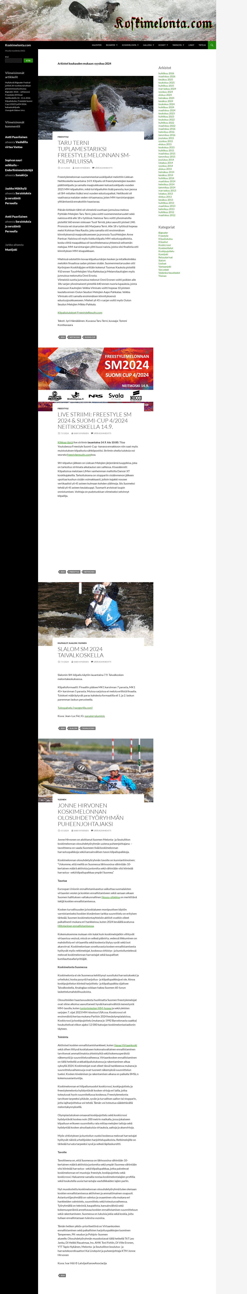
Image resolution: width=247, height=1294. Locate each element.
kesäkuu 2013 (165, 199)
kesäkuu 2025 (165, 79)
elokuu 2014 (165, 168)
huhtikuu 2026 (166, 73)
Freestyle (63, 137)
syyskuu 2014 (165, 165)
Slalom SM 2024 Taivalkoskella (80, 652)
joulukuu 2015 (166, 138)
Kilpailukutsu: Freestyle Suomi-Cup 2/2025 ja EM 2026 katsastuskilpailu (19, 104)
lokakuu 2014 (165, 162)
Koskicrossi (164, 245)
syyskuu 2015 (165, 141)
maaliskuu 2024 (166, 110)
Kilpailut (63, 643)
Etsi (7, 57)
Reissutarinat (165, 257)
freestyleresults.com (79, 454)
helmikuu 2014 (166, 184)
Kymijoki (163, 254)
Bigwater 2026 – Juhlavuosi (17, 91)
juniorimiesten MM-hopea (95, 1008)
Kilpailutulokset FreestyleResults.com (80, 312)
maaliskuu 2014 (166, 181)
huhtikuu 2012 (166, 212)
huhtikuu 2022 (166, 122)
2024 (63, 337)
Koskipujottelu (166, 251)
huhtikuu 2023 (166, 116)
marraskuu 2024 (167, 88)
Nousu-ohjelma (111, 897)
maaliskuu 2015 (166, 153)
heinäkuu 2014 (166, 172)
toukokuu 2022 (166, 119)
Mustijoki (11, 249)
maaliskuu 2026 (166, 76)
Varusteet (163, 269)
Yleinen (82, 643)
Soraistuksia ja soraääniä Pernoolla (18, 198)
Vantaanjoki (164, 266)
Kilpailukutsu (165, 238)
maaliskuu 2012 (166, 215)
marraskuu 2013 (167, 190)
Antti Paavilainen (16, 137)
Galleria (147, 45)
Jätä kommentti (104, 168)
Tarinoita (177, 45)
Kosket (162, 45)
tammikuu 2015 (166, 156)
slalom (73, 728)
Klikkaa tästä (65, 442)
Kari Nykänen (82, 168)
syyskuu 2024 (165, 91)
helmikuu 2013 (166, 209)
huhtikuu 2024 (166, 107)
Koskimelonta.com (18, 45)
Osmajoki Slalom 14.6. (15, 110)
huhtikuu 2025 (166, 85)
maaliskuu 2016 (166, 128)
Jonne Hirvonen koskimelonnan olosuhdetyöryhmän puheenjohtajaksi (91, 814)
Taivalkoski (88, 728)
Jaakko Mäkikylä (16, 188)
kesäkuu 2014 (165, 175)
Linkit (191, 45)
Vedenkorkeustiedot (169, 272)
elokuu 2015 (165, 144)
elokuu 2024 (165, 94)
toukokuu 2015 (166, 147)
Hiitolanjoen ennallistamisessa (76, 925)
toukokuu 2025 (166, 82)
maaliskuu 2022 (166, 125)
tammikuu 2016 (166, 134)
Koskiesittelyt (165, 248)
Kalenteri (97, 45)
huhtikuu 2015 (166, 150)
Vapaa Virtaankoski (125, 1045)
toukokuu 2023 (166, 113)
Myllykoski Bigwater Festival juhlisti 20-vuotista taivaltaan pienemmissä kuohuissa (18, 85)
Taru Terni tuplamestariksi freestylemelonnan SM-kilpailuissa (94, 152)
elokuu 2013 (165, 196)
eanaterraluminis (95, 716)
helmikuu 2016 (166, 131)
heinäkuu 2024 (166, 97)
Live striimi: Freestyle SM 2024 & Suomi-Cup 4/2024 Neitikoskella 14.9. (95, 420)
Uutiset (162, 263)
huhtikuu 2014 (166, 178)
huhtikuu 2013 (166, 202)
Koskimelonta (129, 45)
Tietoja (202, 45)
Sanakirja (22, 175)
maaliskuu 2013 (166, 205)
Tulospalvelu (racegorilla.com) (75, 707)
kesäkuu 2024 (165, 101)
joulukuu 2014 (166, 159)
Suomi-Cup (90, 337)
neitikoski (74, 337)
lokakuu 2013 (165, 193)
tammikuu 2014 (166, 187)
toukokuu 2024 (166, 104)
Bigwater (110, 45)
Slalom (73, 643)
